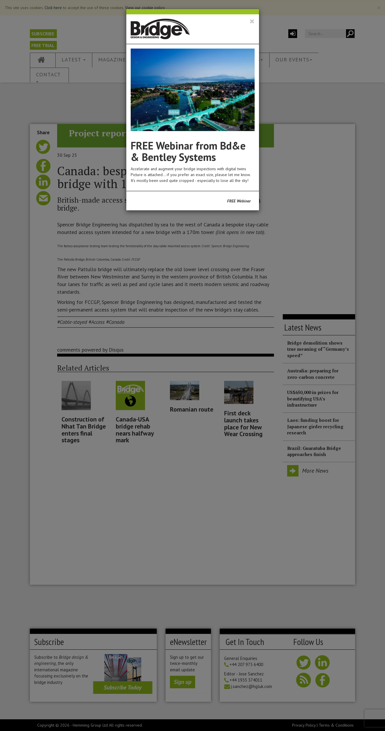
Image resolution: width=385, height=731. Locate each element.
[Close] (252, 21)
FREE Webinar (239, 201)
